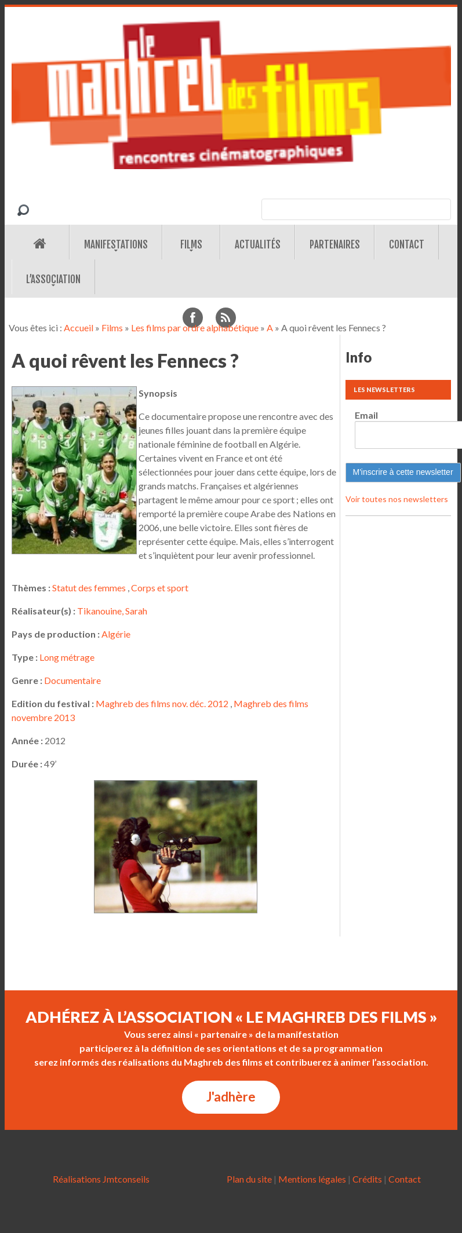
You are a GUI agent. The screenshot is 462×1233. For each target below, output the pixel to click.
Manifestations (116, 245)
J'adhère (231, 1096)
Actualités (258, 245)
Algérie (115, 633)
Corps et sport (159, 587)
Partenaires (335, 245)
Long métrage (66, 657)
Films (191, 245)
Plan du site (249, 1178)
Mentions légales (312, 1178)
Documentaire (72, 680)
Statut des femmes (89, 587)
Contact (406, 245)
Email (366, 414)
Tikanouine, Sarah (112, 610)
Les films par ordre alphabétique (195, 327)
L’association (53, 279)
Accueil (78, 327)
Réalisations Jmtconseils (101, 1178)
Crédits (367, 1178)
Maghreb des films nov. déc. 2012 (162, 703)
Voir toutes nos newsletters (396, 499)
